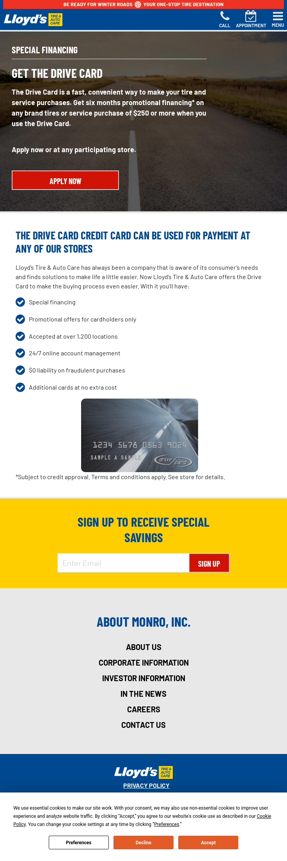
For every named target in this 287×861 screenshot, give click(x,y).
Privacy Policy (146, 785)
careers (143, 709)
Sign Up (209, 563)
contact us (143, 724)
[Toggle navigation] (278, 19)
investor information (143, 678)
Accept (208, 842)
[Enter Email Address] (123, 563)
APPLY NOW (65, 181)
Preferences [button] (166, 824)
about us (143, 647)
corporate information (144, 662)
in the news (143, 693)
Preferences (79, 842)
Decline (143, 842)
